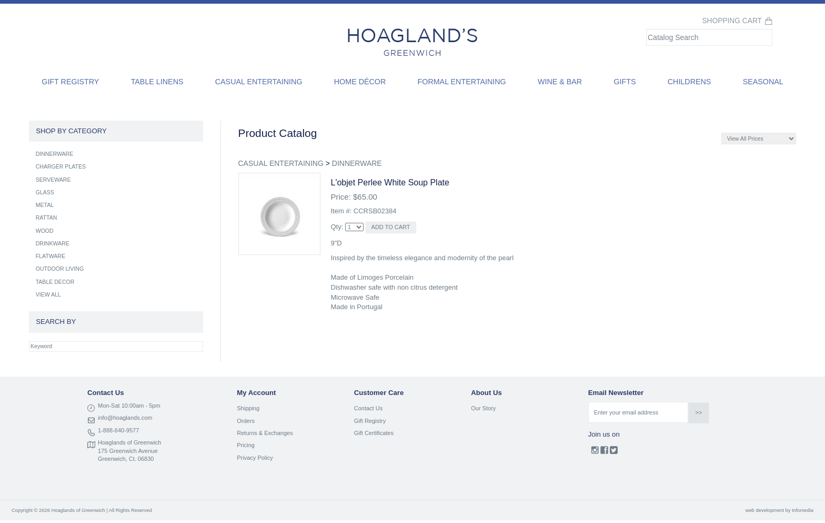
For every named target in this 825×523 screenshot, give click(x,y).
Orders (246, 421)
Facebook (604, 452)
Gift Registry (70, 81)
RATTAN (46, 217)
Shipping (248, 408)
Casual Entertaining (259, 81)
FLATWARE (50, 256)
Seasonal (763, 81)
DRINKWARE (52, 243)
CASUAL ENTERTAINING (281, 163)
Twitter (614, 452)
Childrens (689, 81)
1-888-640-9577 (118, 430)
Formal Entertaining (462, 81)
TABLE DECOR (55, 282)
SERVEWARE (53, 179)
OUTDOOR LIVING (60, 268)
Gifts (624, 81)
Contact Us (368, 408)
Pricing (246, 445)
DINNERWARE (357, 163)
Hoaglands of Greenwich (129, 442)
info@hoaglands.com (125, 418)
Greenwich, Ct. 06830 (126, 459)
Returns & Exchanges (265, 433)
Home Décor (360, 81)
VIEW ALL (48, 294)
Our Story (483, 408)
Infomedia (802, 510)
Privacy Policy (255, 458)
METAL (45, 205)
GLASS (45, 192)
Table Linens (157, 81)
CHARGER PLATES (61, 166)
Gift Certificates (374, 433)
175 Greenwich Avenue (128, 451)
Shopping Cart (732, 21)
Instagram (595, 452)
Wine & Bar (560, 81)
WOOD (45, 231)
